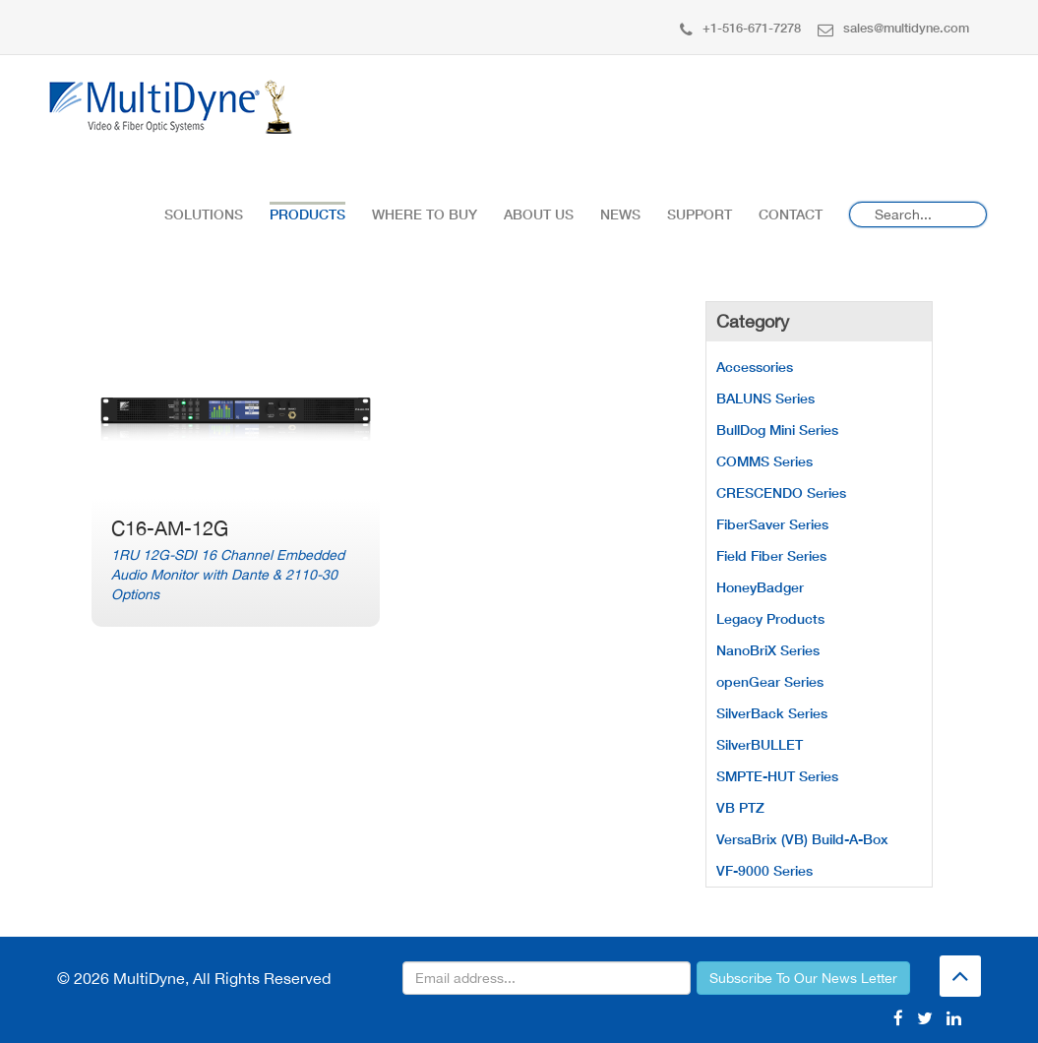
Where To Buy (424, 214)
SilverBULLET (759, 744)
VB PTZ (740, 807)
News (620, 214)
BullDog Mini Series (777, 429)
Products (307, 214)
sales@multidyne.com (893, 27)
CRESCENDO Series (781, 492)
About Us (539, 214)
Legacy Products (770, 618)
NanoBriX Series (768, 650)
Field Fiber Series (771, 555)
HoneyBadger (760, 587)
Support (699, 214)
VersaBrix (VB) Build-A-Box (802, 838)
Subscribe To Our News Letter (803, 978)
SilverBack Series (771, 713)
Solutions (203, 214)
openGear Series (770, 681)
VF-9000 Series (764, 870)
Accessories (754, 366)
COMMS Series (764, 461)
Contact (791, 214)
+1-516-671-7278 (740, 27)
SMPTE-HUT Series (777, 775)
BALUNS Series (765, 398)
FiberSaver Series (772, 524)
